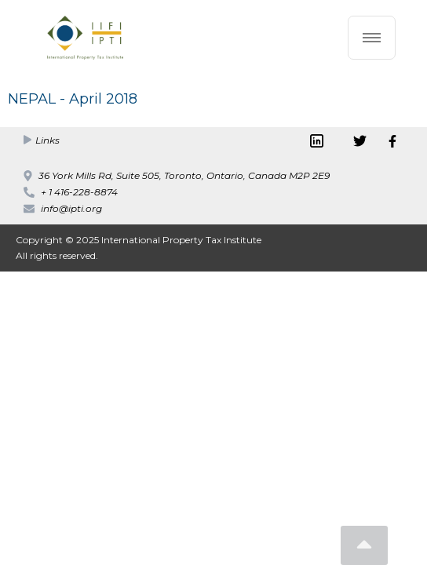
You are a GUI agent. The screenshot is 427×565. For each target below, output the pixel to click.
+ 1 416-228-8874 (79, 192)
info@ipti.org (71, 208)
